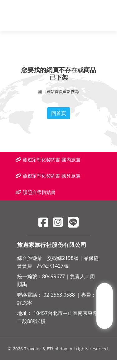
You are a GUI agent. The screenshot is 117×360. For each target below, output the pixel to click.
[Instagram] (58, 222)
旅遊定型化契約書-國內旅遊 (48, 159)
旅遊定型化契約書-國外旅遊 (48, 175)
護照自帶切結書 (36, 192)
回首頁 (58, 113)
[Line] (73, 222)
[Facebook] (43, 222)
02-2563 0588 (59, 294)
